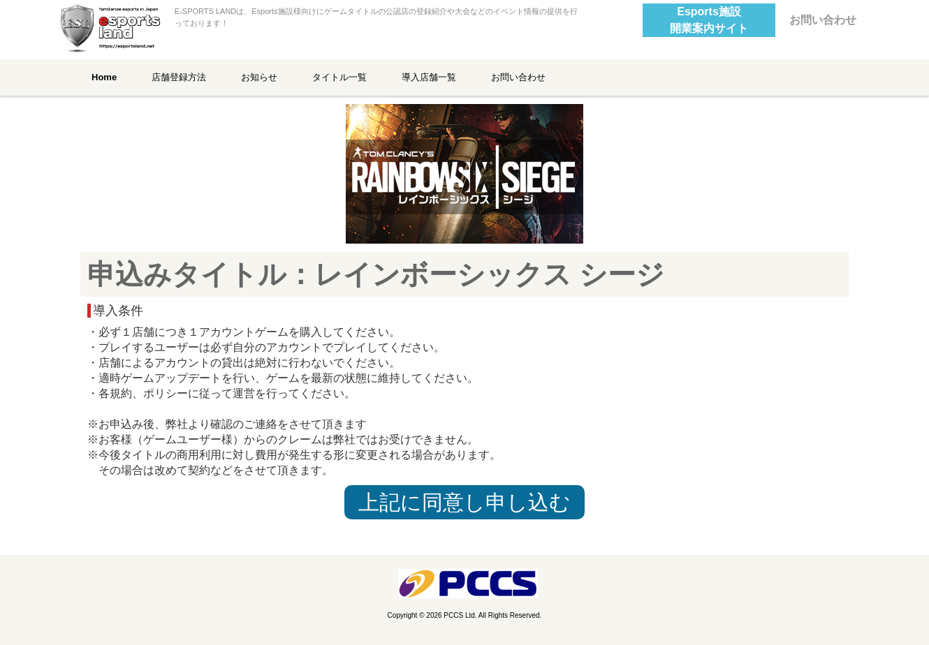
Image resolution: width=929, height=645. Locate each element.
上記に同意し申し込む (464, 502)
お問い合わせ (822, 20)
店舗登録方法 (179, 77)
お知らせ (259, 77)
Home (104, 77)
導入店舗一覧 (429, 77)
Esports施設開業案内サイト (709, 20)
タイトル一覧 (339, 77)
